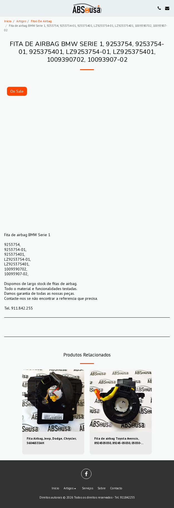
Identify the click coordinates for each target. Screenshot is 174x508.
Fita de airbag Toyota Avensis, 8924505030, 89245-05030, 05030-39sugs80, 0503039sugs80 (117, 441)
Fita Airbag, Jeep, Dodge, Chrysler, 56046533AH (51, 441)
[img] (53, 401)
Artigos (21, 21)
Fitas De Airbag (41, 21)
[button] (6, 8)
